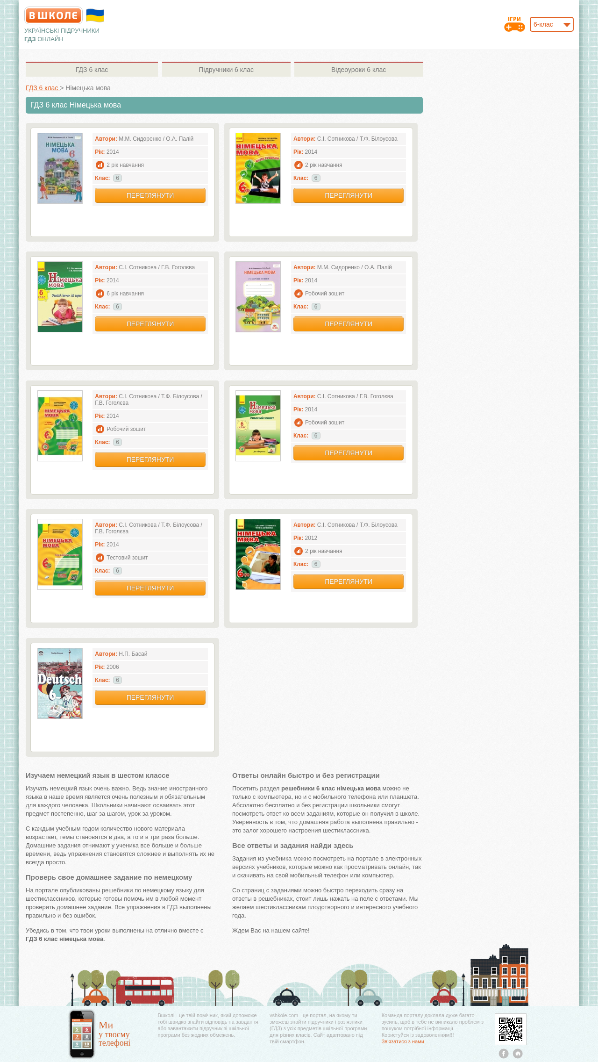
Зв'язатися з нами (403, 1041)
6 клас (92, 69)
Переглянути (150, 195)
